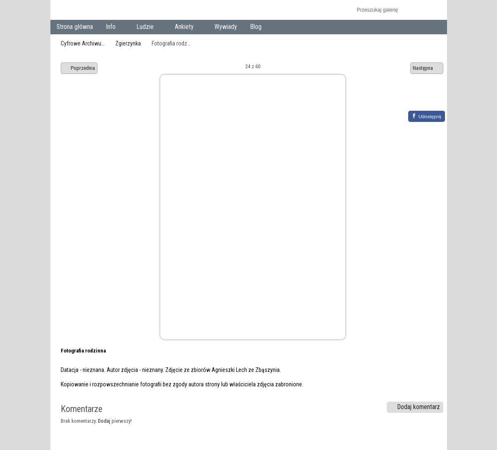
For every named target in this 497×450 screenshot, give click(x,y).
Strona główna (75, 27)
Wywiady (225, 27)
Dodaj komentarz (415, 407)
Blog (256, 27)
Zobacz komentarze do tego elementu (433, 98)
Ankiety (185, 27)
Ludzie (146, 27)
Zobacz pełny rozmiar (415, 98)
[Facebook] (426, 116)
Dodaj (104, 421)
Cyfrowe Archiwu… (83, 43)
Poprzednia (79, 68)
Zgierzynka (128, 43)
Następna (427, 68)
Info (113, 27)
